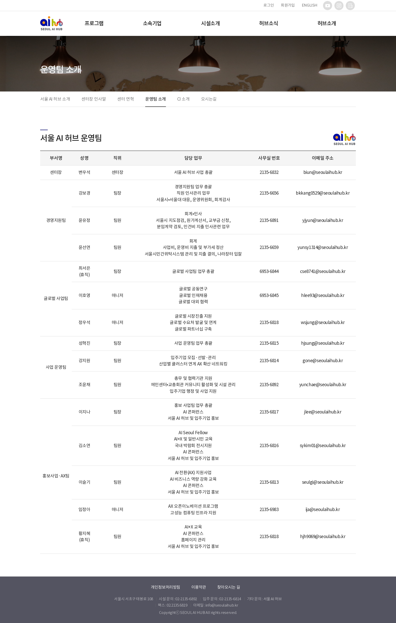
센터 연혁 (125, 99)
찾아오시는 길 (228, 587)
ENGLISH (309, 5)
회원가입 (288, 5)
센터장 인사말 (93, 99)
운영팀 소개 (155, 99)
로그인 (268, 5)
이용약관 (198, 587)
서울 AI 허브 (272, 598)
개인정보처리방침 (165, 587)
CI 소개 (183, 99)
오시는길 (209, 99)
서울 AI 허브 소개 (55, 99)
